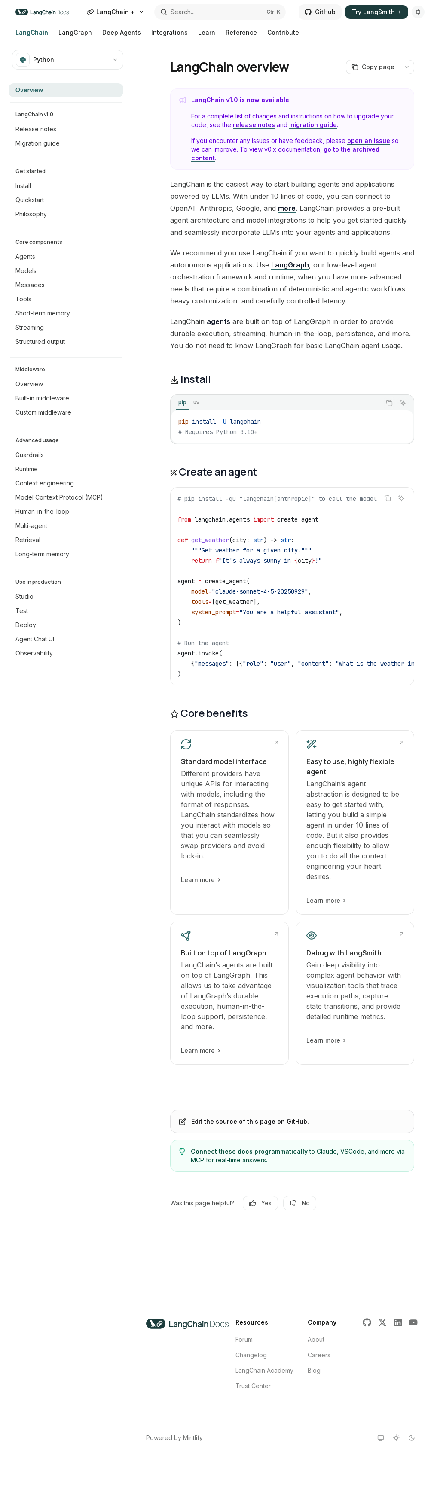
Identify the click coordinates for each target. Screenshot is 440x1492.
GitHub (320, 11)
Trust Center (253, 1385)
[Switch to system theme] (381, 1438)
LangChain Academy (264, 1370)
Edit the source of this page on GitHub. (250, 1121)
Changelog (251, 1355)
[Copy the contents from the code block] (389, 403)
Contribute (283, 35)
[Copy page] (373, 67)
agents (218, 321)
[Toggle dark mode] (418, 12)
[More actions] (407, 67)
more (287, 208)
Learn (206, 35)
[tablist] (275, 403)
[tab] (182, 402)
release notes (254, 124)
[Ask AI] (403, 403)
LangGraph (75, 35)
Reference (241, 35)
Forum (244, 1339)
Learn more (200, 880)
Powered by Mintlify (174, 1437)
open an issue (368, 140)
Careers (319, 1355)
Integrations (169, 35)
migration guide (313, 124)
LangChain (31, 35)
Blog (314, 1370)
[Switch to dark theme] (412, 1438)
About (316, 1339)
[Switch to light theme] (396, 1438)
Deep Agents (121, 35)
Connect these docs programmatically (249, 1151)
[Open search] (220, 12)
